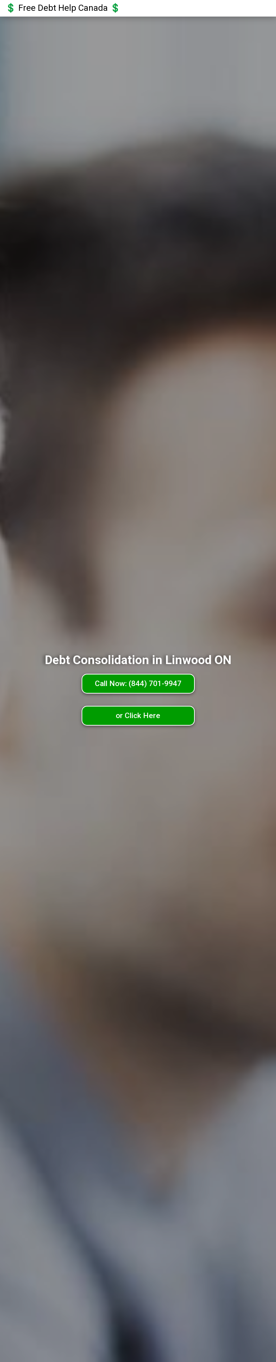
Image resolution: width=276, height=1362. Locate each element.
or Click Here (138, 715)
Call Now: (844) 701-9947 (138, 683)
